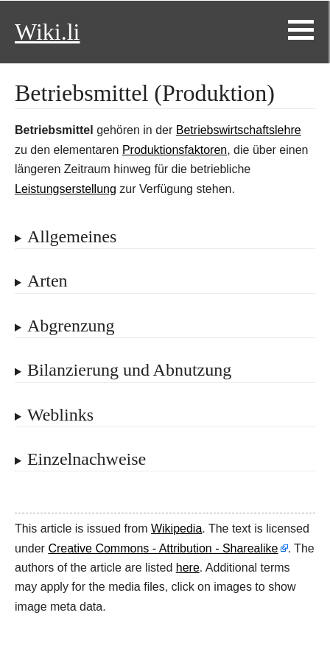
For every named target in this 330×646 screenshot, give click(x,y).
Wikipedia (176, 528)
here (188, 567)
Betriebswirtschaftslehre (238, 130)
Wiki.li (47, 31)
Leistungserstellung (65, 189)
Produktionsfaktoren (174, 150)
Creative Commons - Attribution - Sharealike (163, 548)
